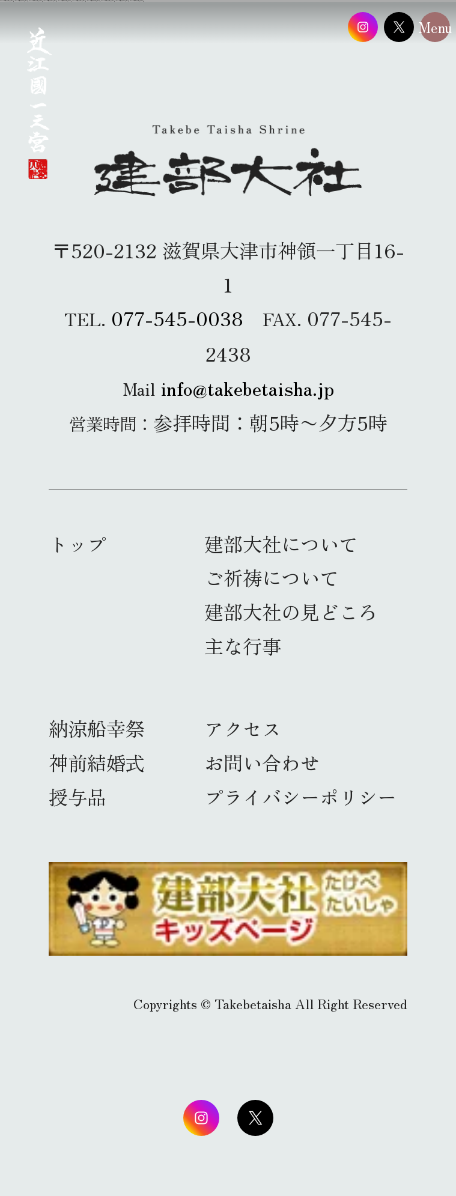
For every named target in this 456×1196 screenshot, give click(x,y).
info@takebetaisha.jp (247, 387)
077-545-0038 (177, 317)
